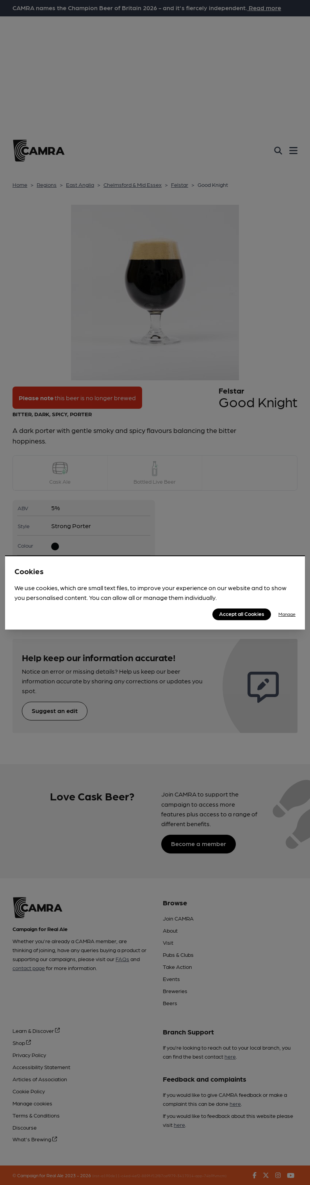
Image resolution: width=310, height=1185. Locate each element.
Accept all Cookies (241, 613)
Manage (287, 614)
